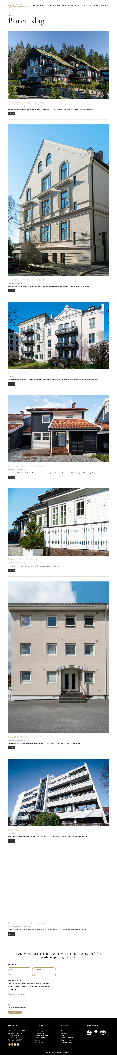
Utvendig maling (20, 106)
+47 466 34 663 (15, 1035)
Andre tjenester (39, 1042)
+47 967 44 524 (15, 1038)
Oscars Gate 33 (17, 378)
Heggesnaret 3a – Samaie (24, 742)
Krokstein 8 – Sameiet (22, 564)
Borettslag (11, 106)
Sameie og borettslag (41, 1035)
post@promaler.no (16, 1033)
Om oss (63, 1033)
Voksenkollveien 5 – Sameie (26, 102)
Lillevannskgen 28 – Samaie (26, 471)
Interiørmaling (39, 1031)
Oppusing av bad (40, 1038)
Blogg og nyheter (66, 1040)
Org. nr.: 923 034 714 (16, 1040)
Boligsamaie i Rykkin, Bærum (27, 928)
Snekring (37, 1040)
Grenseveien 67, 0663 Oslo (18, 1031)
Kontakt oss (64, 1035)
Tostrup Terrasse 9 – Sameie (27, 285)
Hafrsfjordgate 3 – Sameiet (25, 835)
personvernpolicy (20, 1008)
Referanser (64, 1031)
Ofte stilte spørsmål (67, 1038)
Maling (17, 932)
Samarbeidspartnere (67, 1042)
